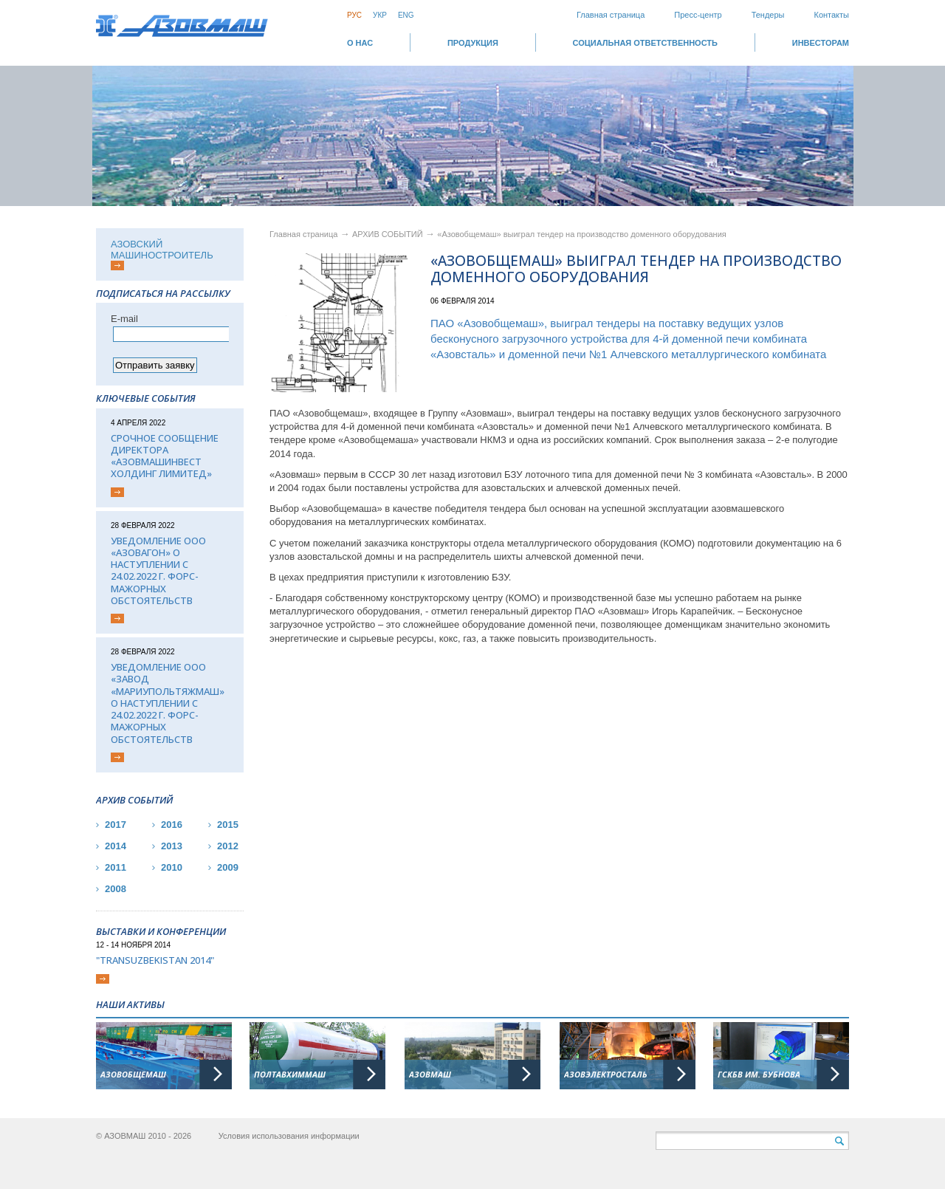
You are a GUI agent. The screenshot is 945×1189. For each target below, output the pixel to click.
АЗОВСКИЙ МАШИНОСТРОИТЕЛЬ (162, 250)
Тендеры (768, 14)
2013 (171, 846)
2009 (227, 867)
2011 (115, 867)
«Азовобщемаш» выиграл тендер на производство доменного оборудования (581, 234)
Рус (354, 15)
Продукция (472, 42)
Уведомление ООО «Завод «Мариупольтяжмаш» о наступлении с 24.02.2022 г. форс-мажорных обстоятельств (167, 703)
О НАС (360, 42)
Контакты (831, 14)
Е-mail (124, 318)
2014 (115, 846)
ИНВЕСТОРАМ (820, 42)
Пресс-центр (697, 14)
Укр (380, 15)
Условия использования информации (289, 1135)
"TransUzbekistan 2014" (155, 960)
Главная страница (611, 14)
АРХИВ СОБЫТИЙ (388, 234)
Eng (406, 15)
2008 (115, 888)
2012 (227, 846)
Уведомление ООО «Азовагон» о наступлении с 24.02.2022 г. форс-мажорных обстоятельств (158, 571)
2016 (171, 824)
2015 (227, 824)
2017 (115, 824)
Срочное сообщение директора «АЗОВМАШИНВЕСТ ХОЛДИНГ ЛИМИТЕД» (165, 456)
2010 (171, 867)
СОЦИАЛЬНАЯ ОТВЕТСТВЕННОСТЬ (645, 42)
